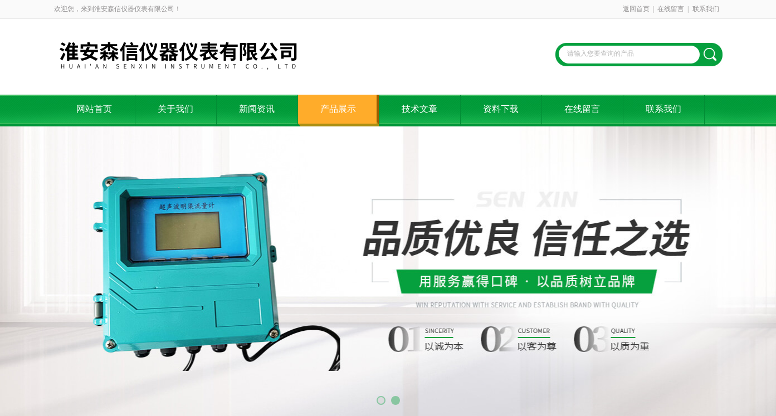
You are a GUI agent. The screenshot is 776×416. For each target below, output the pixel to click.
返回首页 (636, 9)
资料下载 (501, 109)
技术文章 (419, 109)
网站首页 (94, 109)
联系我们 (705, 9)
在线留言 (670, 9)
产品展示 (338, 109)
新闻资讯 (257, 109)
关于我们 (175, 109)
